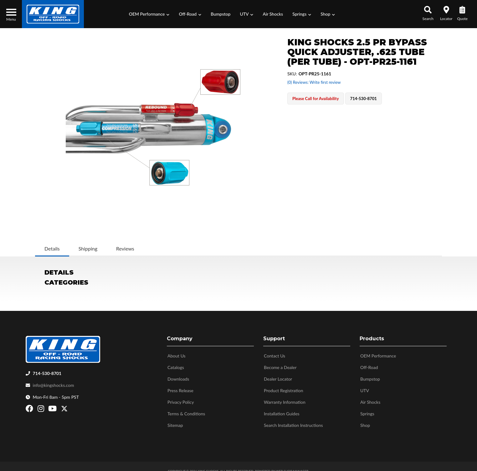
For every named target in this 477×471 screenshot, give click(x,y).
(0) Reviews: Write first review (314, 82)
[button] (149, 14)
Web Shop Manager (292, 468)
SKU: (292, 73)
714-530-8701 (47, 370)
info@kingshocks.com (53, 382)
